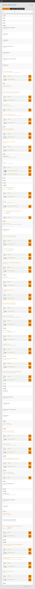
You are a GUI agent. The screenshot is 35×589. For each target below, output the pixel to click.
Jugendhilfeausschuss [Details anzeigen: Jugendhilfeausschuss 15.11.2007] (6, 330)
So (4, 23)
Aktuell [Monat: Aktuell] (17, 11)
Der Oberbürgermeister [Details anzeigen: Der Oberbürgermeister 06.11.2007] (6, 85)
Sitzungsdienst (30, 586)
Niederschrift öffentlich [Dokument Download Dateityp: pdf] (11, 79)
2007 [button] (12, 11)
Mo (5, 25)
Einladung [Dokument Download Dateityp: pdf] (9, 96)
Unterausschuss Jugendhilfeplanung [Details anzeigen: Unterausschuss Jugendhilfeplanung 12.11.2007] (8, 187)
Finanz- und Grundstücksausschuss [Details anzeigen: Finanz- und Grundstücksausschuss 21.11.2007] (8, 430)
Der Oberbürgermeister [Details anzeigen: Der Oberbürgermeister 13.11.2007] (6, 223)
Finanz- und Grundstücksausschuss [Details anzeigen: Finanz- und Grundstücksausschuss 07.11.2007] (8, 128)
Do (4, 16)
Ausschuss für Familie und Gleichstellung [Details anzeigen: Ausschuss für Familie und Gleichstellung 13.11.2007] (9, 235)
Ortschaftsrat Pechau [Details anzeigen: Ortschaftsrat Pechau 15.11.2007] (6, 344)
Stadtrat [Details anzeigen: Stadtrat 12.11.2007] (4, 201)
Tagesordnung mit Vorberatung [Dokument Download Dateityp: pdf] (12, 170)
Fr (4, 18)
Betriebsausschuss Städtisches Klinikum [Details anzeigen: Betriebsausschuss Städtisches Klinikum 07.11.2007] (9, 141)
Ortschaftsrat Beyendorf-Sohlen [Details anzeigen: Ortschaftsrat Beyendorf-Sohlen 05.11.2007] (8, 71)
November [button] (7, 11)
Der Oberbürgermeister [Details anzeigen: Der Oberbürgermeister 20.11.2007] (6, 423)
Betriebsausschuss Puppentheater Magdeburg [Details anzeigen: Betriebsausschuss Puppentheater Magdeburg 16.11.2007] (10, 358)
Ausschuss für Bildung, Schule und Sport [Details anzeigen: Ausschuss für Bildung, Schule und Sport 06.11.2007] (9, 114)
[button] (29, 76)
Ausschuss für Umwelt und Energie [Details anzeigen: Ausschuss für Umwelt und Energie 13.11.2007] (8, 248)
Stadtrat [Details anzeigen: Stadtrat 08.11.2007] (4, 162)
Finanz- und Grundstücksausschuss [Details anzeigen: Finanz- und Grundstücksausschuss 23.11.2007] (8, 472)
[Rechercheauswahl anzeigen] (30, 5)
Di (4, 83)
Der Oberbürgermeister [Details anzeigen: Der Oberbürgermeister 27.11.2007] (6, 513)
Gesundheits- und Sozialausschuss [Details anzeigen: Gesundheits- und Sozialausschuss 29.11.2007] (8, 571)
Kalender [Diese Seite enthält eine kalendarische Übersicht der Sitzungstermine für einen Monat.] (6, 8)
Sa (4, 21)
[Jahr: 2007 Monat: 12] (15, 11)
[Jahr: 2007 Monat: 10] (4, 11)
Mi (4, 127)
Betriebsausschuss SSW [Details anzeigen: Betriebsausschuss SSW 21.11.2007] (6, 443)
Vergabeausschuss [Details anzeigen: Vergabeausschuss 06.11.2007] (6, 104)
